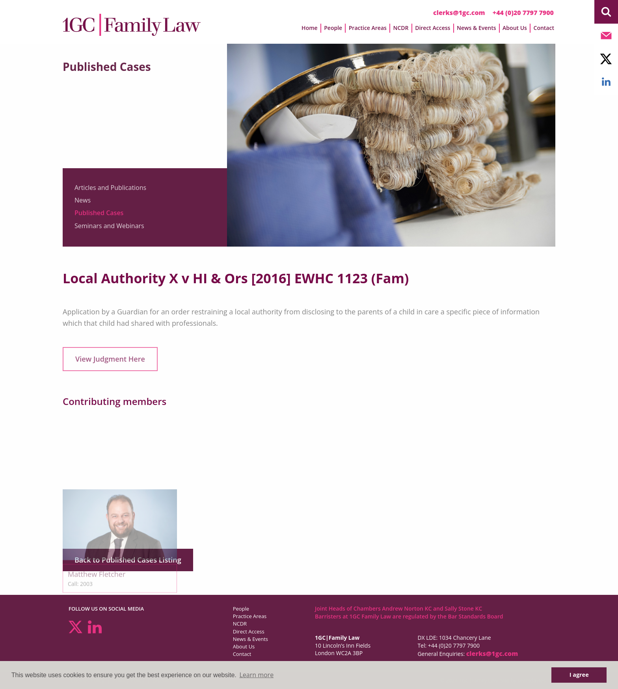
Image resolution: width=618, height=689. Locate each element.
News (82, 202)
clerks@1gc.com (459, 12)
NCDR (400, 28)
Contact (544, 28)
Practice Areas (368, 28)
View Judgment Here (110, 359)
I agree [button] (579, 674)
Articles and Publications (110, 190)
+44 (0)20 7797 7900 (523, 12)
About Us (515, 28)
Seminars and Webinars (109, 228)
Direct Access (432, 28)
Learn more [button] (256, 674)
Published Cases (98, 215)
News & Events (476, 28)
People (333, 28)
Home (310, 28)
